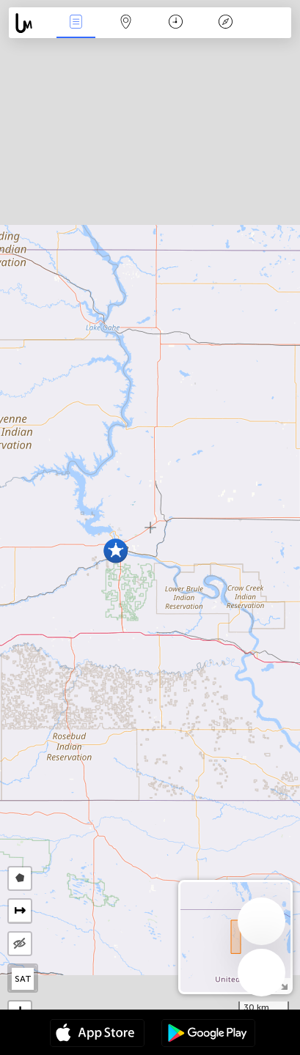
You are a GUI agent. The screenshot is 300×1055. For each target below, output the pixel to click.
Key (226, 23)
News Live (76, 23)
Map (126, 23)
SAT (23, 979)
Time (175, 23)
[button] (115, 550)
